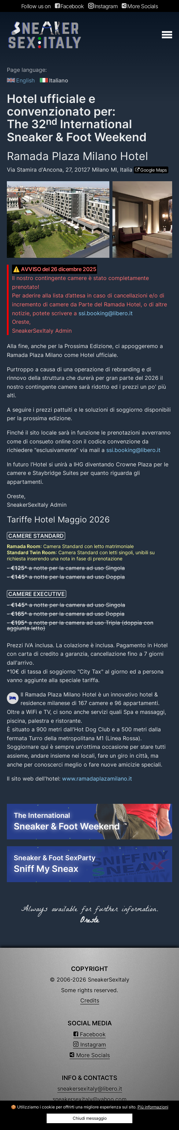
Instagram (103, 6)
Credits (89, 1000)
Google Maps (153, 170)
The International (89, 822)
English (21, 80)
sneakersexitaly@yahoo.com (89, 1099)
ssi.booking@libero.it (106, 313)
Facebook (69, 6)
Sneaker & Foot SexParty (89, 864)
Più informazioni (153, 1106)
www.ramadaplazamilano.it (97, 778)
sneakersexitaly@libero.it (89, 1088)
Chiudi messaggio (90, 1118)
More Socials (140, 6)
